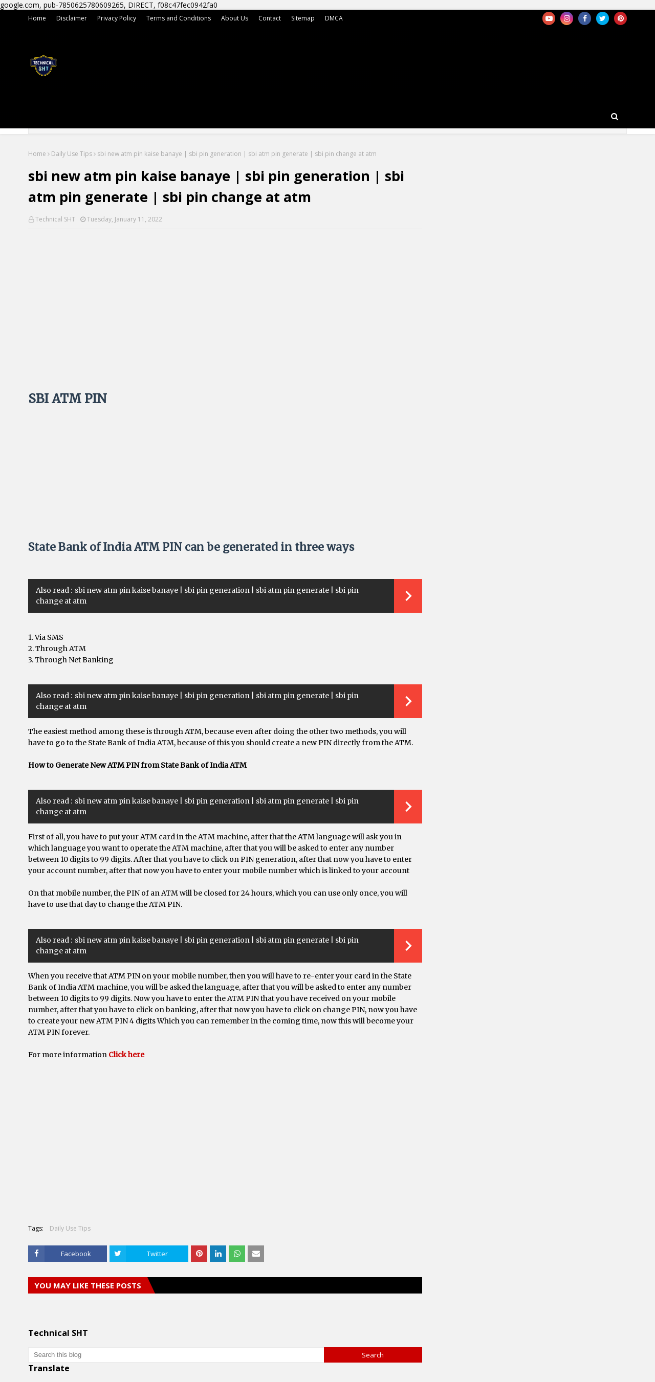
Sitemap (303, 18)
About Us (234, 18)
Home (37, 18)
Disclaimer (71, 18)
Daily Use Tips (71, 153)
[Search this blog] (176, 1355)
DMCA (334, 18)
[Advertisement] (225, 311)
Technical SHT (55, 219)
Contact (269, 18)
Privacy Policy (116, 18)
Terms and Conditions (178, 18)
